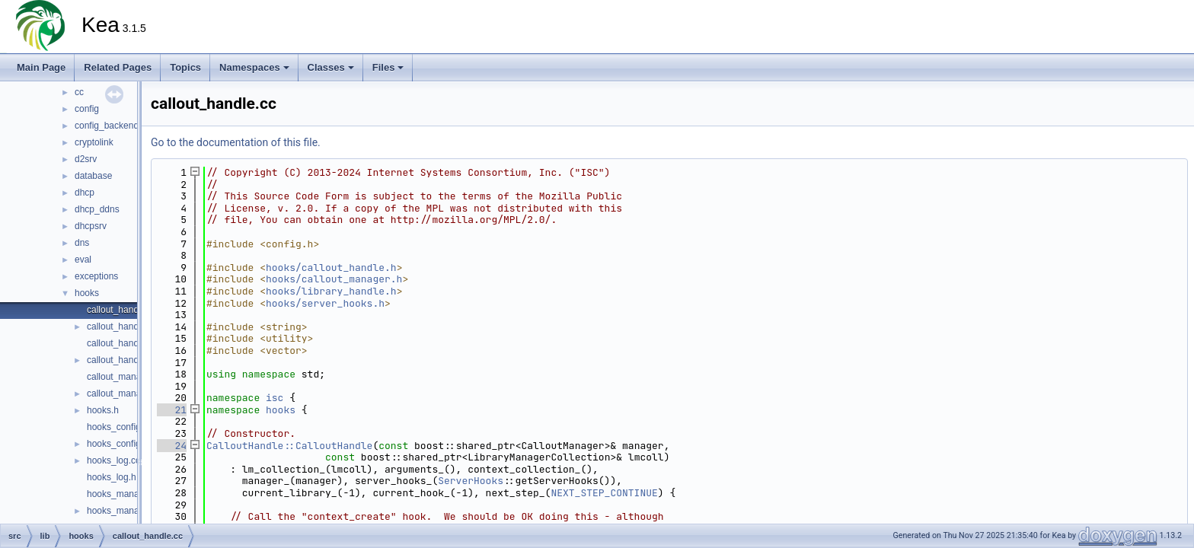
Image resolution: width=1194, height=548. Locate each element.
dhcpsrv (91, 226)
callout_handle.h (120, 326)
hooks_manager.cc (125, 494)
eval (83, 259)
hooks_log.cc (113, 460)
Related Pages (118, 67)
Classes (331, 67)
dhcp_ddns (97, 209)
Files (388, 67)
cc (79, 92)
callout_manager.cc (126, 376)
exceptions (96, 276)
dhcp (84, 192)
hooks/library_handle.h (331, 291)
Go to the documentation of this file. (236, 142)
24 (172, 445)
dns (82, 242)
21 (172, 409)
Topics (185, 67)
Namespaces (254, 67)
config (87, 109)
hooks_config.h (117, 443)
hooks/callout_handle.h (331, 267)
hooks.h (103, 410)
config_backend (107, 125)
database (93, 175)
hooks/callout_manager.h (334, 278)
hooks (87, 293)
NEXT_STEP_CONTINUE (604, 492)
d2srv (86, 159)
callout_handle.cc (122, 309)
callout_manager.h (124, 393)
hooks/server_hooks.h (325, 303)
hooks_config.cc (119, 427)
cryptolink (94, 142)
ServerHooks (470, 480)
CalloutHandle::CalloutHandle (289, 445)
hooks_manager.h (123, 510)
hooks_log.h (111, 477)
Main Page (41, 67)
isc (274, 397)
